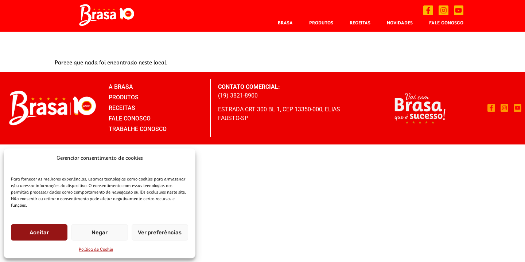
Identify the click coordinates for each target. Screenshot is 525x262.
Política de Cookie (96, 249)
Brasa (285, 22)
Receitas (360, 22)
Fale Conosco (446, 22)
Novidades (400, 22)
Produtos (321, 22)
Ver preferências (160, 232)
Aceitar (39, 232)
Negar (100, 232)
